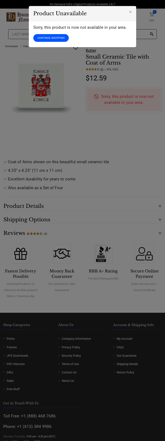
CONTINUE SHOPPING (51, 37)
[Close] (130, 11)
